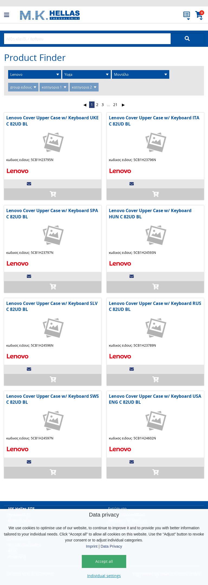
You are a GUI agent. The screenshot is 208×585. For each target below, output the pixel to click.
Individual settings (104, 575)
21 (115, 104)
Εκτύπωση (117, 508)
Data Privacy (111, 546)
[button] (12, 15)
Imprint (92, 546)
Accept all (104, 561)
